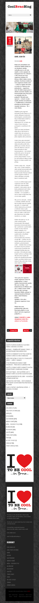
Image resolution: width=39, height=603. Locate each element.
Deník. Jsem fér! (20, 57)
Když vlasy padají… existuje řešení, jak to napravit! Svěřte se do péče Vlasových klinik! (19, 373)
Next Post (26, 330)
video (7, 438)
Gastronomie (10, 419)
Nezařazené (9, 427)
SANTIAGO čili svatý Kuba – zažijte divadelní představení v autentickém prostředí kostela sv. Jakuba (19, 382)
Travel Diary (9, 435)
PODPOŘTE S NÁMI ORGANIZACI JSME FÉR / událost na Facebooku (22, 319)
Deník (21, 61)
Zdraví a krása (10, 446)
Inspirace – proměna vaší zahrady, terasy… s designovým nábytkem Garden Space (19, 350)
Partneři (15, 596)
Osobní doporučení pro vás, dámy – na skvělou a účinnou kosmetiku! (19, 377)
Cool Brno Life (10, 408)
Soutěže (8, 432)
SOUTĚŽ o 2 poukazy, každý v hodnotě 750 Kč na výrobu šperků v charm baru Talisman (19, 368)
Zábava (8, 443)
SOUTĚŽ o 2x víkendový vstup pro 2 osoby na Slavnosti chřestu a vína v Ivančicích (18, 355)
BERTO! (29, 591)
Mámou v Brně (10, 421)
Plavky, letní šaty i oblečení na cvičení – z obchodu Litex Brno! (18, 388)
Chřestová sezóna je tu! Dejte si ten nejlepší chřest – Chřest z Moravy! (19, 359)
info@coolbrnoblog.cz (15, 536)
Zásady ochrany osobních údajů (25, 596)
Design (8, 416)
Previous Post (13, 330)
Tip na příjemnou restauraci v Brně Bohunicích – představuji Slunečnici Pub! (18, 364)
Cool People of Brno (11, 411)
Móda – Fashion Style (12, 424)
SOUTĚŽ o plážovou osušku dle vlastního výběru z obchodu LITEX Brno (17, 346)
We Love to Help (10, 440)
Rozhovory (9, 429)
